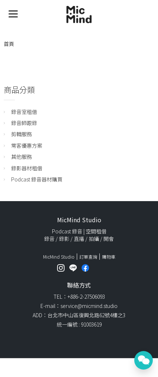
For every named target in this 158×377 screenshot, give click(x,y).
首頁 (9, 43)
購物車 (108, 256)
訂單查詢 (88, 256)
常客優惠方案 (26, 145)
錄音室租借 (24, 111)
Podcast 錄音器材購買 (36, 179)
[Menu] (13, 13)
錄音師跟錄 (24, 123)
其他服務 (21, 156)
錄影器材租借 (26, 168)
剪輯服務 (21, 134)
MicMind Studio (59, 256)
